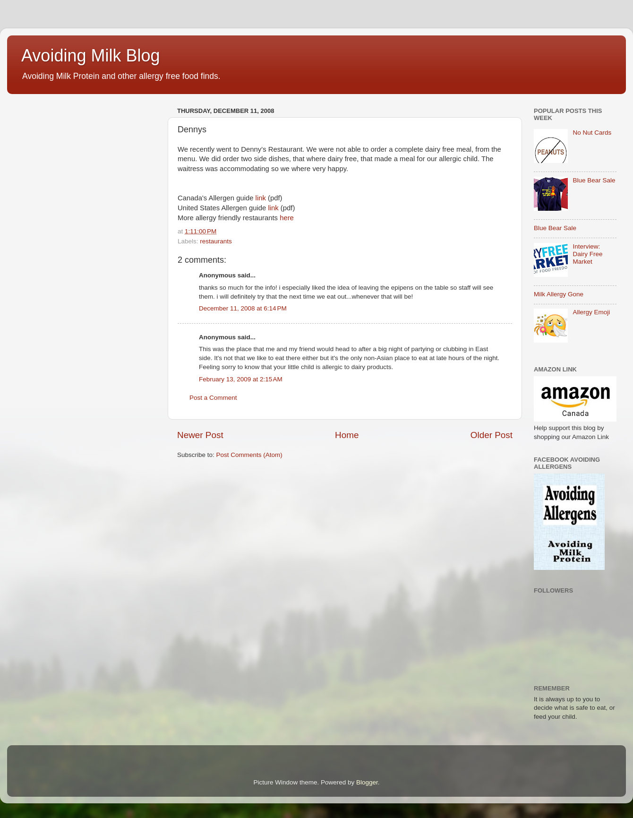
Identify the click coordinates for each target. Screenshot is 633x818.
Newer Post (200, 435)
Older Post (491, 435)
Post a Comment (213, 397)
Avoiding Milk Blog (90, 55)
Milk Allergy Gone (558, 294)
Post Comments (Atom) (249, 454)
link (261, 198)
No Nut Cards (592, 132)
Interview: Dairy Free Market (587, 254)
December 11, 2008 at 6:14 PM (243, 308)
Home (347, 435)
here (287, 218)
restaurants (216, 241)
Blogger (367, 782)
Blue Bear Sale (594, 180)
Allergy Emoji (591, 312)
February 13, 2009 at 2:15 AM (240, 379)
